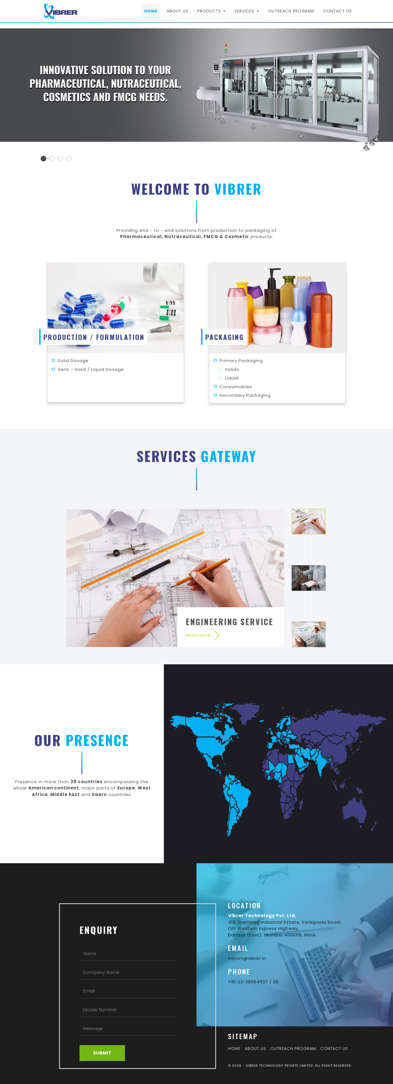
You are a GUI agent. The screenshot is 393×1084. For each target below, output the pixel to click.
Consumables (236, 387)
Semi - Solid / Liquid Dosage (91, 369)
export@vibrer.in (247, 958)
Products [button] (209, 14)
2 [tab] (309, 578)
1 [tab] (309, 521)
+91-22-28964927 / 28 (253, 982)
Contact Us (337, 14)
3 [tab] (309, 634)
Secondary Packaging (245, 395)
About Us (177, 14)
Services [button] (245, 14)
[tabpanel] (196, 94)
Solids (232, 369)
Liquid (232, 378)
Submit (102, 1053)
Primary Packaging (241, 361)
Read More (198, 635)
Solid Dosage (73, 361)
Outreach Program (291, 14)
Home (152, 14)
